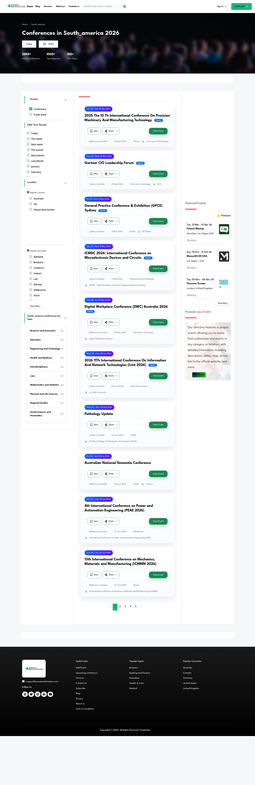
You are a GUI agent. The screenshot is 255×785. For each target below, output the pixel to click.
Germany (187, 678)
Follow (29, 44)
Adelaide (36, 256)
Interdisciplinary (39, 367)
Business (133, 668)
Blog (38, 6)
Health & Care (136, 683)
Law (32, 376)
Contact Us (81, 683)
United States (190, 683)
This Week (34, 138)
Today (32, 133)
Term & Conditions (85, 709)
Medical (133, 688)
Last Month (35, 160)
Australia (36, 198)
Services (48, 6)
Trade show (37, 114)
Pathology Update (99, 414)
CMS (152, 730)
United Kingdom (191, 688)
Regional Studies (39, 403)
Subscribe (80, 688)
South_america (38, 24)
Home (30, 6)
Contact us (74, 6)
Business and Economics (43, 331)
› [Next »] (140, 606)
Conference (37, 108)
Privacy (79, 698)
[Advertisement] (208, 144)
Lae (33, 278)
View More (35, 306)
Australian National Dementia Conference (118, 463)
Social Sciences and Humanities (40, 414)
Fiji (33, 203)
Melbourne (37, 289)
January (33, 166)
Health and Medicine (41, 358)
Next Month (35, 155)
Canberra (36, 267)
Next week (35, 144)
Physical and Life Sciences (44, 394)
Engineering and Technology (45, 349)
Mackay (35, 284)
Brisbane (36, 262)
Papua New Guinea (41, 209)
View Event (158, 131)
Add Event (199, 375)
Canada (187, 673)
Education (35, 340)
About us (60, 6)
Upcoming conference (86, 673)
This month (35, 149)
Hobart (35, 273)
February (34, 171)
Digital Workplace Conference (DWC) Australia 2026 (126, 307)
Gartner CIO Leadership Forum (109, 163)
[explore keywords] (103, 6)
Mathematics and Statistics (44, 385)
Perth (34, 295)
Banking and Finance (139, 673)
